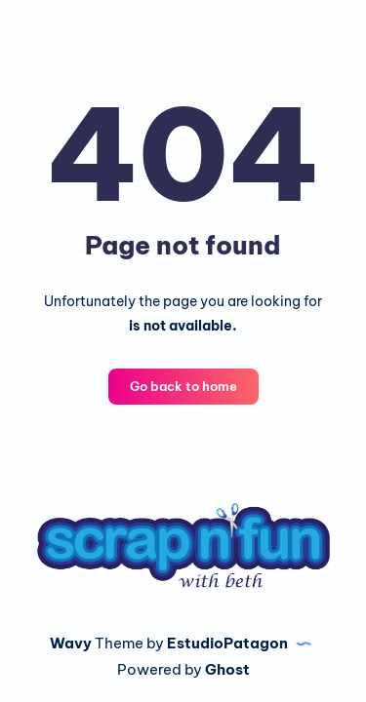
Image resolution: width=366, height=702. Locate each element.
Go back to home (183, 386)
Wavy (71, 643)
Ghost (227, 669)
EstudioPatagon (227, 643)
